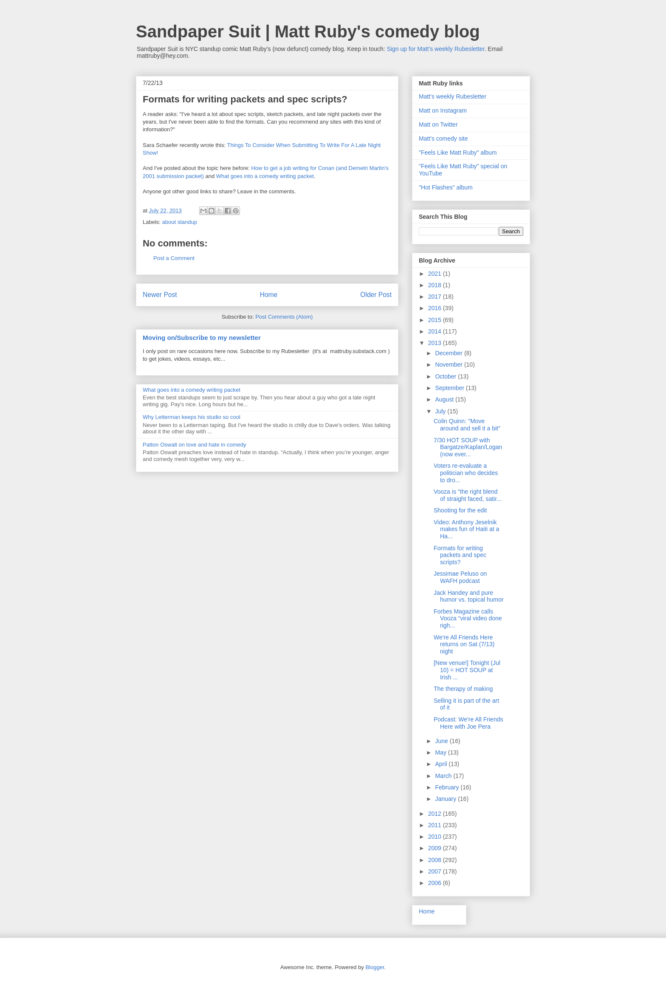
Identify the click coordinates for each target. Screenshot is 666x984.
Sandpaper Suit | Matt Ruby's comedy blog (308, 31)
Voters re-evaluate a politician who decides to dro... (466, 473)
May (441, 752)
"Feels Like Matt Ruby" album (458, 152)
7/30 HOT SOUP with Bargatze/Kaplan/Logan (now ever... (468, 447)
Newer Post (160, 294)
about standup (179, 222)
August (445, 399)
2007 (435, 871)
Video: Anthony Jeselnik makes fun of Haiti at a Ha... (466, 529)
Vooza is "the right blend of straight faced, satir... (468, 495)
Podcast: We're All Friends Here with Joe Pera (468, 723)
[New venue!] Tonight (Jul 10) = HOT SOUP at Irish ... (467, 670)
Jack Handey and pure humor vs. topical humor (468, 596)
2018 (435, 285)
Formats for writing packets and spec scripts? (460, 555)
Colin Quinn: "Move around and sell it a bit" (467, 425)
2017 (435, 296)
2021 (435, 273)
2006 (435, 882)
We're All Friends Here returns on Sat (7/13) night (464, 644)
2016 (435, 308)
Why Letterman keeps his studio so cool (191, 417)
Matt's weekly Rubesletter (452, 96)
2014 (435, 331)
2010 (435, 836)
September (450, 388)
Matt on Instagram (443, 110)
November (449, 364)
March (444, 775)
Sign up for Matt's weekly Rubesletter (436, 48)
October (446, 376)
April (442, 764)
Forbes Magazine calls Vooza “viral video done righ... (468, 618)
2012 (435, 813)
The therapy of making (463, 688)
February (447, 787)
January (446, 798)
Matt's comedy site (443, 138)
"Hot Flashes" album (446, 187)
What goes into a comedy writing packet (265, 176)
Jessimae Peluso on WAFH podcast (460, 577)
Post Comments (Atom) (284, 317)
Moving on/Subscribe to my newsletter (202, 337)
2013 (435, 342)
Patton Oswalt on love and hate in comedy (194, 444)
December (449, 353)
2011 (435, 825)
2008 (435, 860)
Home (269, 294)
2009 (435, 848)
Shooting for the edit (460, 510)
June (442, 741)
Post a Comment (174, 258)
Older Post (376, 294)
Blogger (374, 967)
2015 (435, 320)
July (441, 411)
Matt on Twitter (438, 124)
